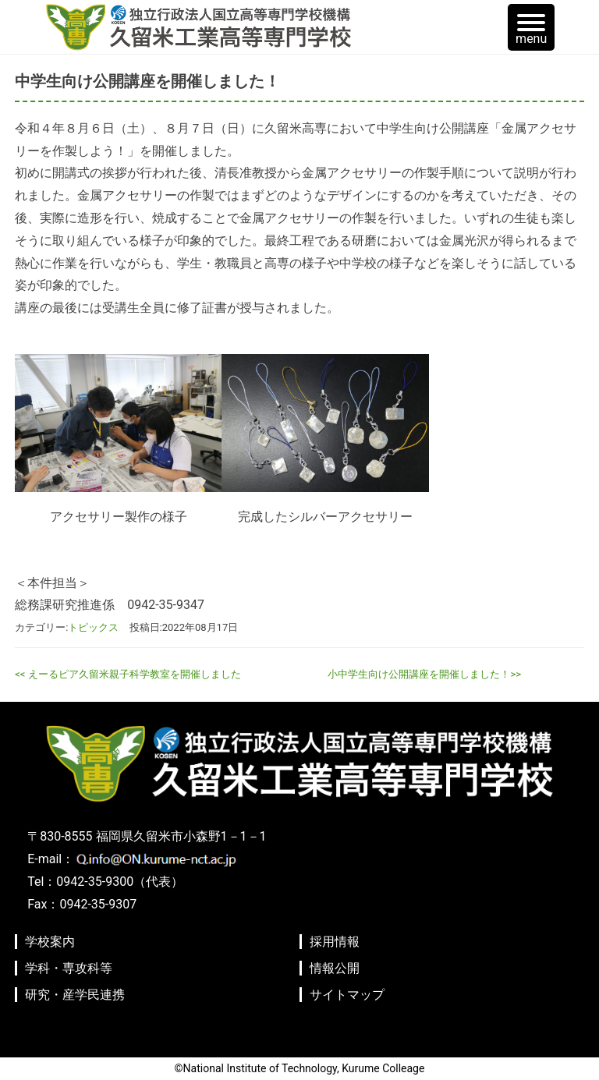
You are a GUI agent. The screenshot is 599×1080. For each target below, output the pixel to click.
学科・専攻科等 (68, 968)
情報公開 (335, 968)
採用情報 (335, 941)
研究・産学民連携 (75, 994)
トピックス (93, 627)
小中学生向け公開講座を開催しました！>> (424, 674)
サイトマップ (347, 994)
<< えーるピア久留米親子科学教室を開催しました (127, 674)
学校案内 (50, 941)
